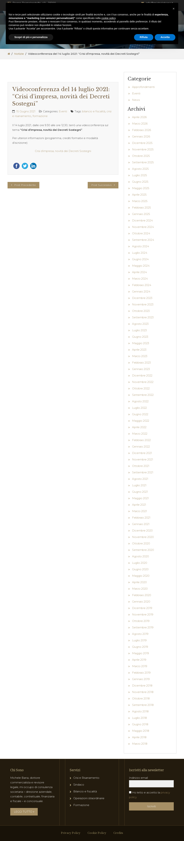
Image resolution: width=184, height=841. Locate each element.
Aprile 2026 (139, 117)
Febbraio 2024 (141, 285)
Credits (118, 833)
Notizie (19, 53)
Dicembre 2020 (142, 530)
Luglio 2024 (139, 252)
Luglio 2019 (139, 640)
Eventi (63, 111)
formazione (40, 116)
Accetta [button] (165, 37)
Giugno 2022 (140, 414)
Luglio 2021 (139, 485)
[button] (173, 8)
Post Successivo (101, 185)
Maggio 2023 (140, 343)
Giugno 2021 (140, 491)
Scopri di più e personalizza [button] (30, 37)
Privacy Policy (70, 833)
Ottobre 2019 (141, 621)
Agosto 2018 (140, 711)
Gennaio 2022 (141, 446)
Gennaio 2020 (141, 601)
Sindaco (78, 784)
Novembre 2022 (142, 382)
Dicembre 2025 (142, 143)
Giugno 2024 (140, 259)
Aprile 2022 (139, 427)
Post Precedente (25, 185)
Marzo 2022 (139, 433)
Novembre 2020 (143, 537)
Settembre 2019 (142, 627)
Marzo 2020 (140, 588)
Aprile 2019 (139, 659)
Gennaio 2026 (141, 136)
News (136, 100)
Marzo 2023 (139, 356)
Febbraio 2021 (141, 517)
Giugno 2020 (140, 569)
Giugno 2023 (140, 336)
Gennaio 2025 (141, 214)
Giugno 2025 (140, 181)
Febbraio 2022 (141, 440)
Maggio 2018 (140, 730)
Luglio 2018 (139, 718)
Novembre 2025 (143, 149)
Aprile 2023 (139, 349)
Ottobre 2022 (141, 388)
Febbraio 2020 (141, 595)
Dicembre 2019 (142, 608)
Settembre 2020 (143, 550)
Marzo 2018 (139, 743)
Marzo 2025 (140, 201)
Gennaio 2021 (141, 524)
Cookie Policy (97, 833)
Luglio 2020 (139, 562)
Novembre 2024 (143, 227)
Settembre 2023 (143, 317)
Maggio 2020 (141, 575)
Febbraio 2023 (141, 362)
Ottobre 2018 (141, 698)
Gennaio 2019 (141, 679)
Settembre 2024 (143, 240)
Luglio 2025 (139, 175)
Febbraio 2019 (141, 672)
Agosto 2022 (140, 401)
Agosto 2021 (140, 479)
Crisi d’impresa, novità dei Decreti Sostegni (63, 151)
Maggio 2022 (140, 420)
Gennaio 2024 (141, 291)
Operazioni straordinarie (88, 798)
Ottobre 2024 (141, 233)
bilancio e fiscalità (93, 111)
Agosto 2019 (140, 634)
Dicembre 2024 (142, 220)
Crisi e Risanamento (86, 777)
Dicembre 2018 (142, 685)
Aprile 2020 (139, 582)
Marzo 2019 (139, 666)
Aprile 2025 (139, 194)
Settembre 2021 (142, 472)
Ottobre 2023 (141, 311)
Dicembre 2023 (142, 298)
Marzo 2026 (140, 123)
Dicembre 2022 (142, 375)
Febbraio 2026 (141, 130)
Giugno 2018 (140, 724)
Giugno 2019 (140, 646)
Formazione (81, 805)
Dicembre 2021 (142, 453)
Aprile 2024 (139, 272)
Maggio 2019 (140, 653)
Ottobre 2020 (141, 543)
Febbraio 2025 (141, 207)
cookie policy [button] (108, 18)
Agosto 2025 (140, 168)
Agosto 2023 (140, 323)
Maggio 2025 (140, 188)
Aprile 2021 (139, 504)
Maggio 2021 (140, 498)
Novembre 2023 (142, 304)
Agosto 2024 (140, 246)
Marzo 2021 (139, 511)
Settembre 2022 (143, 395)
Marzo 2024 (140, 278)
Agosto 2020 (140, 556)
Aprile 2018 (139, 737)
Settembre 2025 (143, 162)
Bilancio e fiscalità (85, 791)
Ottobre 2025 (141, 156)
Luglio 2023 (139, 330)
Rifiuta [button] (144, 37)
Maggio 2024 (141, 265)
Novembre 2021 (142, 459)
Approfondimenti (143, 87)
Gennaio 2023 (141, 369)
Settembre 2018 (143, 705)
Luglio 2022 (139, 407)
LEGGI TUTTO (24, 811)
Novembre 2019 (142, 614)
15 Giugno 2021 (25, 111)
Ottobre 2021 (140, 466)
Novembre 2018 (142, 692)
